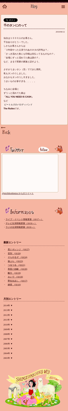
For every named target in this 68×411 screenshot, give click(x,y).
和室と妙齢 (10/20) (17, 269)
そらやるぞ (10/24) (17, 257)
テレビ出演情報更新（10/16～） (21, 223)
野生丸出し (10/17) (17, 281)
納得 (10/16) (14, 284)
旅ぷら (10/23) (15, 261)
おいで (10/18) (15, 277)
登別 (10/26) (14, 253)
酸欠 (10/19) (14, 273)
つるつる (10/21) (16, 265)
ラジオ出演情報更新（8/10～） (21, 227)
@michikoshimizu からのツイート (18, 193)
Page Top (6, 131)
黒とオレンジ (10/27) (18, 249)
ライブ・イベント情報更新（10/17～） (24, 219)
